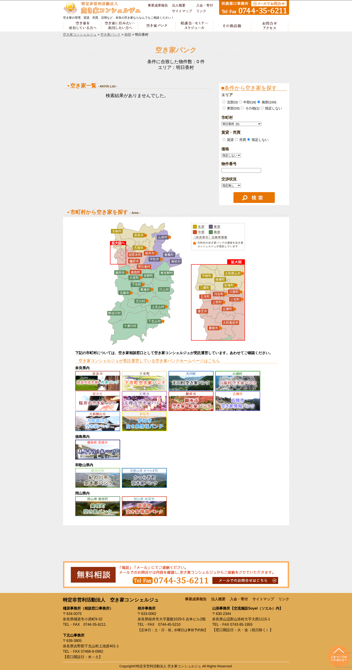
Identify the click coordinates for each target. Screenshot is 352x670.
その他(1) (250, 108)
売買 (242, 140)
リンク (201, 11)
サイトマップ (182, 11)
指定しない (271, 108)
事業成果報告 (158, 5)
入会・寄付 (204, 5)
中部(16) (247, 102)
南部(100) (266, 102)
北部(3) (230, 102)
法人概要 (178, 5)
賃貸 (230, 140)
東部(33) (231, 108)
